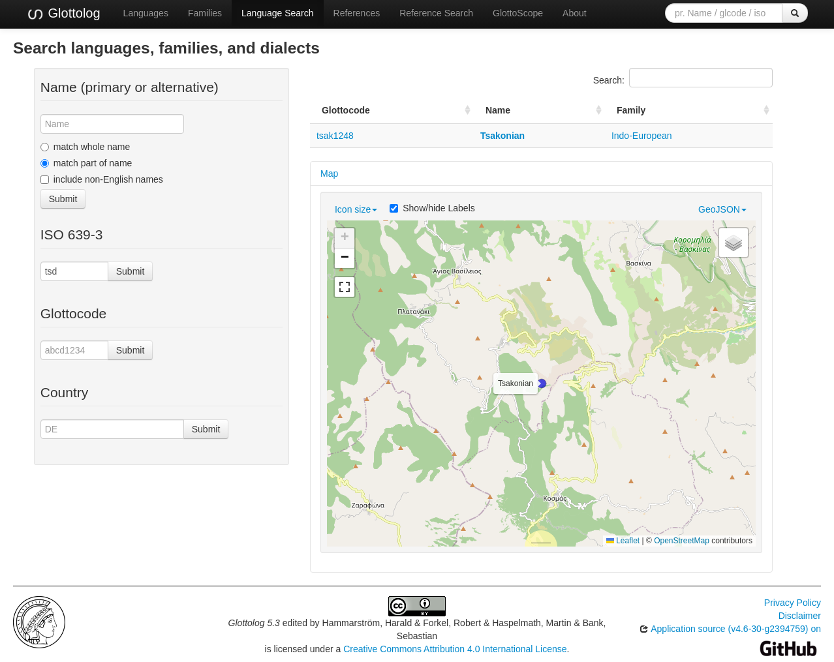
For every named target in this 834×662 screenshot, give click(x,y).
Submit (63, 199)
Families (205, 13)
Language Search (277, 13)
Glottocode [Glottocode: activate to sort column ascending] (346, 110)
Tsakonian (502, 135)
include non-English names (101, 179)
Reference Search (436, 13)
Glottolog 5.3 (254, 623)
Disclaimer (800, 615)
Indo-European (641, 135)
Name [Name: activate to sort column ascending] (498, 110)
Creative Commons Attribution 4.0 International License (454, 649)
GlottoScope (518, 13)
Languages (145, 13)
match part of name (86, 163)
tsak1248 (335, 135)
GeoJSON (722, 209)
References (356, 13)
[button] (541, 383)
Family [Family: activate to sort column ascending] (631, 110)
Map (329, 173)
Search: (683, 77)
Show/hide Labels (432, 208)
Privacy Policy (792, 602)
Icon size (356, 209)
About (575, 13)
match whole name (85, 147)
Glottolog (63, 14)
